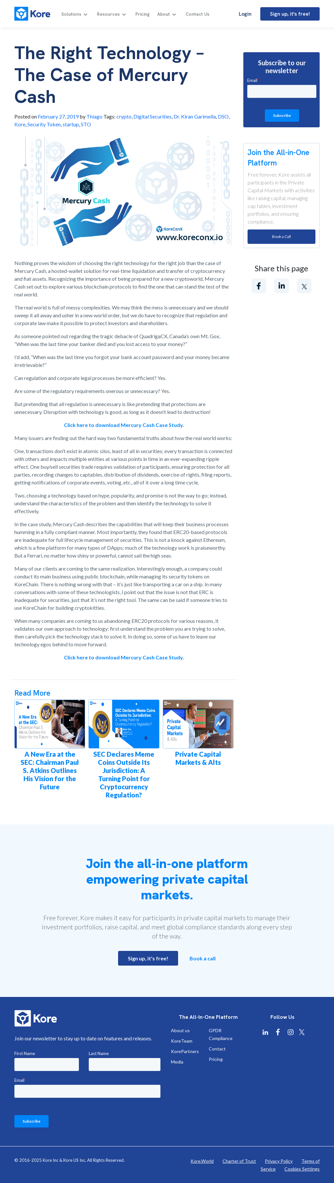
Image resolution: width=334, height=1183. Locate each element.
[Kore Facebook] (278, 1032)
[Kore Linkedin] (265, 1032)
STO (86, 124)
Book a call (203, 958)
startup (71, 124)
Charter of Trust (239, 1161)
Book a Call (281, 236)
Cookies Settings (302, 1169)
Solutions (71, 14)
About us (180, 1030)
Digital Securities (152, 116)
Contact (217, 1048)
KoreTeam (181, 1041)
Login (245, 13)
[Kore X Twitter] (301, 1032)
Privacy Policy (279, 1161)
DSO (223, 116)
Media (177, 1062)
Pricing (142, 14)
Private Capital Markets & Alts (198, 758)
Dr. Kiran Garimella (195, 116)
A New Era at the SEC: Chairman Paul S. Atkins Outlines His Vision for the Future (50, 770)
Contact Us (197, 14)
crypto (123, 116)
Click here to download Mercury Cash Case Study (123, 425)
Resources (108, 14)
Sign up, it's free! (290, 13)
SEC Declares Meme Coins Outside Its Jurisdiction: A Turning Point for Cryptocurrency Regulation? (123, 774)
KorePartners (185, 1051)
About (163, 14)
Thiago (94, 116)
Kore (19, 124)
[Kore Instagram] (290, 1032)
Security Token (44, 124)
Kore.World (202, 1161)
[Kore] (32, 14)
